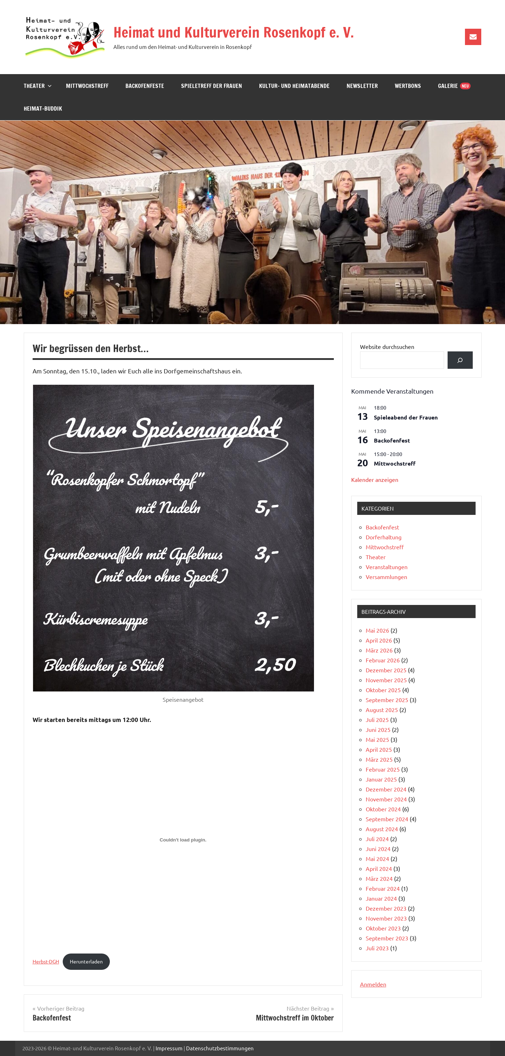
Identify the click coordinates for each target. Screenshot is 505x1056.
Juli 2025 (377, 719)
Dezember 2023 (386, 908)
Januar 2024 (381, 898)
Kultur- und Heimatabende (294, 86)
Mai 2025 (377, 739)
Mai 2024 (377, 858)
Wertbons (408, 86)
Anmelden (373, 984)
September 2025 (387, 699)
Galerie (448, 86)
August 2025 (382, 709)
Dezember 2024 (386, 789)
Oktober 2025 (383, 689)
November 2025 (386, 679)
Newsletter (362, 86)
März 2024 (379, 878)
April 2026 (379, 640)
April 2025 (379, 749)
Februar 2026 (383, 659)
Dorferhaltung (384, 536)
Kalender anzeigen (374, 479)
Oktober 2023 (383, 928)
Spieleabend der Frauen (406, 417)
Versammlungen (386, 576)
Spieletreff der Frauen (211, 86)
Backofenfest (392, 440)
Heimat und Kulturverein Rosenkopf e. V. (233, 32)
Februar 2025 (383, 769)
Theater (38, 86)
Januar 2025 (381, 779)
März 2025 (379, 759)
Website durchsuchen (387, 346)
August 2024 (382, 828)
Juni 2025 (378, 729)
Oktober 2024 (383, 808)
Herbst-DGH (46, 961)
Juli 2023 (377, 947)
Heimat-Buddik (43, 108)
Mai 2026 (377, 630)
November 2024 (386, 798)
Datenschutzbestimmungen (220, 1048)
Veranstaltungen (387, 566)
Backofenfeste (144, 86)
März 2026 (379, 650)
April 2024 (379, 868)
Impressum (169, 1048)
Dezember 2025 (386, 669)
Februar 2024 (383, 888)
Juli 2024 (377, 838)
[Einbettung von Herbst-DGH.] (183, 840)
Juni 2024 (378, 848)
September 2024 (387, 818)
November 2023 (386, 918)
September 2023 (387, 937)
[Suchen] (460, 360)
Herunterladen (86, 961)
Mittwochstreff (87, 86)
